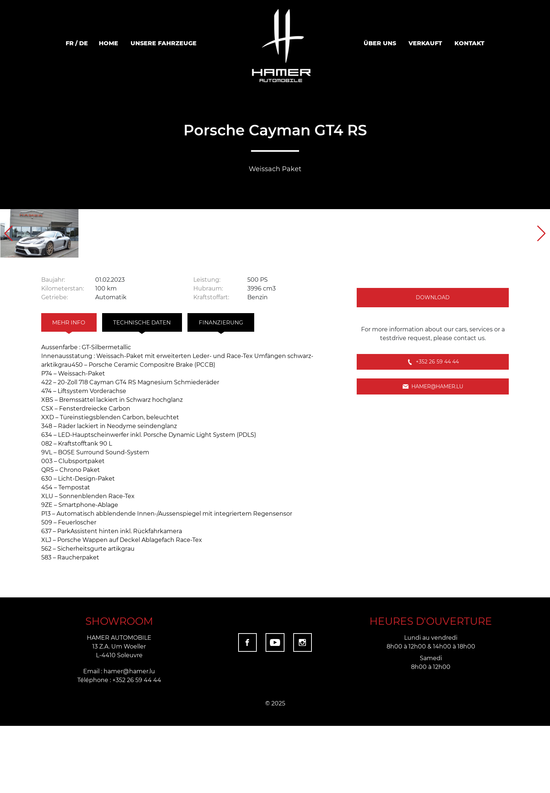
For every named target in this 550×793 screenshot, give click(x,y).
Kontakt (469, 43)
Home (108, 43)
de (83, 43)
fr (70, 43)
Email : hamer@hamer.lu (119, 738)
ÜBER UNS (380, 43)
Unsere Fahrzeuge (164, 43)
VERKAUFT (425, 43)
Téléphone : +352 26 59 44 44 (119, 747)
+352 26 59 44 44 (433, 439)
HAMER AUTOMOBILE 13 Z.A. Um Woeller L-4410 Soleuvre (119, 713)
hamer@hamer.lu (433, 469)
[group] (91, 266)
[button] (541, 266)
